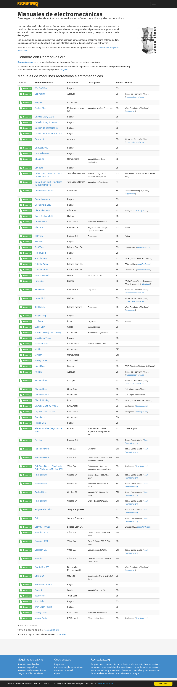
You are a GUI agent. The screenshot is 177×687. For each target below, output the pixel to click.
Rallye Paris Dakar (43, 509)
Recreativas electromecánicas (32, 670)
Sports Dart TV (42, 567)
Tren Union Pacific (43, 607)
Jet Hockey (40, 307)
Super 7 (38, 590)
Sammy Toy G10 (42, 527)
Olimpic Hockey (42, 400)
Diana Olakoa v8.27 (44, 216)
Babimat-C (40, 94)
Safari (37, 518)
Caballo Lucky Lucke (44, 117)
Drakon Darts (41, 221)
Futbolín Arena (41, 264)
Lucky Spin (40, 327)
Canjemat (39, 139)
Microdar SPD (41, 343)
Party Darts (40, 417)
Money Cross (41, 360)
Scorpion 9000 (41, 532)
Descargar (25, 88)
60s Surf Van (41, 88)
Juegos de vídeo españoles (30, 673)
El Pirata (39, 227)
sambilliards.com (143, 247)
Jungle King (40, 315)
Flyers (57, 673)
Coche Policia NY (43, 205)
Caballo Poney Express (46, 122)
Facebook (146, 284)
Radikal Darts (41, 475)
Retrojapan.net (141, 211)
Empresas (59, 664)
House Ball (40, 298)
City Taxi (39, 168)
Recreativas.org (25, 62)
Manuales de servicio (64, 670)
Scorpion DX (41, 550)
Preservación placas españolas (69, 667)
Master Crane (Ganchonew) (48, 332)
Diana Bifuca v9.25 (44, 210)
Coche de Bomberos (44, 190)
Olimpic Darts (41, 389)
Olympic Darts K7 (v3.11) (46, 406)
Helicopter (39, 281)
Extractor (39, 241)
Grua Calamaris (42, 275)
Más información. (106, 683)
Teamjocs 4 (40, 596)
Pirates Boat (40, 423)
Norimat (38, 372)
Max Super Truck (43, 338)
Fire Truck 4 (40, 253)
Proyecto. (64, 69)
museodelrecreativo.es (135, 97)
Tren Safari (40, 601)
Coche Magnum (42, 199)
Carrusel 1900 (41, 148)
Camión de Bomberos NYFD (48, 133)
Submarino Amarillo (44, 584)
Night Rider (40, 366)
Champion (39, 159)
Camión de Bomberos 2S (46, 128)
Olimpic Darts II (42, 394)
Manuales (61, 634)
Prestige (38, 440)
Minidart (38, 349)
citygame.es (130, 111)
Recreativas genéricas (28, 667)
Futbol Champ (41, 258)
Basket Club (40, 108)
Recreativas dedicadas (28, 664)
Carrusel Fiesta (42, 153)
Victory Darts (41, 612)
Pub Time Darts (42, 449)
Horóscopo (40, 289)
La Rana (39, 321)
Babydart (39, 102)
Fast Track (40, 247)
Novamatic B (41, 380)
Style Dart (39, 576)
